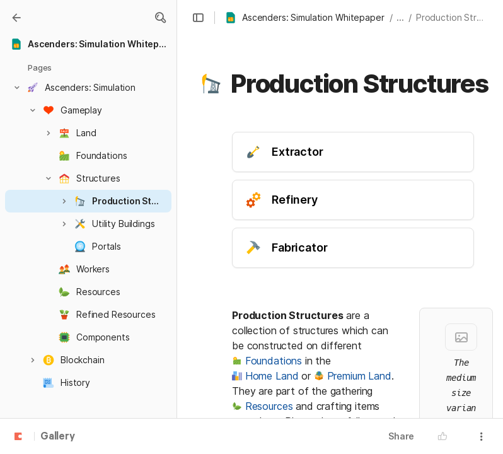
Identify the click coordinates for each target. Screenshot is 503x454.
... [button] (400, 17)
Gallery (57, 437)
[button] (160, 17)
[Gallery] (16, 17)
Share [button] (401, 436)
